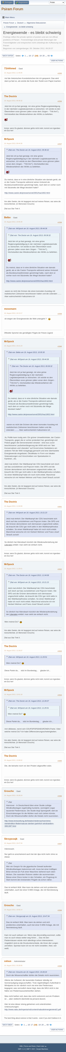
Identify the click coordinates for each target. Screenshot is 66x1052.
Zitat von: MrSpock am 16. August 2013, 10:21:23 (27, 513)
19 (40, 56)
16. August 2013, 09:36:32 (13, 101)
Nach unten (8, 56)
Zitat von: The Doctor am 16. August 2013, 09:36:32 (28, 150)
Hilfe (21, 1046)
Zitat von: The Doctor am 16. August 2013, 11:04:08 (28, 575)
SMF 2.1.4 (21, 1049)
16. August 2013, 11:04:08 (13, 506)
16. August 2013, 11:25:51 (13, 568)
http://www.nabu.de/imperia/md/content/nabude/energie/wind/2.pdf (32, 1009)
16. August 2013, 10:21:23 (13, 346)
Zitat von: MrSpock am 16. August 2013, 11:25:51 (27, 657)
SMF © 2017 (31, 1049)
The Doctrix (10, 96)
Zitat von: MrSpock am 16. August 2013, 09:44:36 (27, 229)
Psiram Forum (12, 9)
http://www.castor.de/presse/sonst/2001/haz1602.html (27, 193)
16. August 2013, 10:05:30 (13, 222)
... (28, 56)
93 (49, 56)
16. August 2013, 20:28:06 (13, 965)
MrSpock (9, 139)
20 (43, 56)
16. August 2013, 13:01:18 (13, 694)
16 (30, 56)
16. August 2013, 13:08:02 (13, 760)
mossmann (10, 309)
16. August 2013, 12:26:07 (13, 650)
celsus (7, 961)
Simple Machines (42, 1049)
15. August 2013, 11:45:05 (13, 73)
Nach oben (7, 1025)
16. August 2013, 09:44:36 (13, 143)
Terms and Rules (30, 1046)
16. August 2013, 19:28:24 (13, 795)
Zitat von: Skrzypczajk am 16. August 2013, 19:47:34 (29, 916)
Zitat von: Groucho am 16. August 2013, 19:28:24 (27, 972)
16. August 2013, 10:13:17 (13, 313)
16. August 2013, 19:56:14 (13, 910)
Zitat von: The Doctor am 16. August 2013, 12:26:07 (28, 701)
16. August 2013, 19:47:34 (13, 843)
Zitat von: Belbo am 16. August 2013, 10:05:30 (26, 352)
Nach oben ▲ (42, 1046)
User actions (57, 60)
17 (33, 56)
